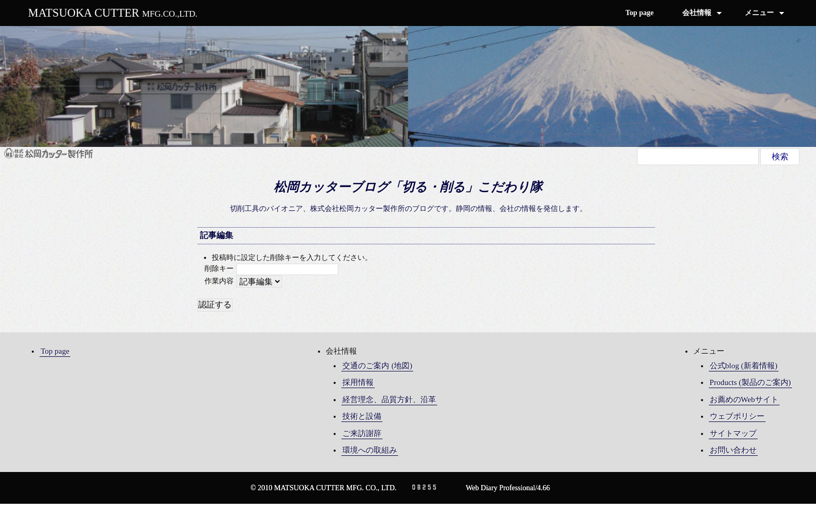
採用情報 (358, 382)
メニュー (759, 13)
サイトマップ (733, 433)
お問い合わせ (733, 450)
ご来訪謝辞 (361, 433)
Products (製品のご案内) (750, 382)
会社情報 (696, 13)
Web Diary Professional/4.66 (508, 488)
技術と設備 (361, 416)
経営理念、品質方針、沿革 (389, 399)
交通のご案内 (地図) (377, 366)
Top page (640, 13)
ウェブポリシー (737, 416)
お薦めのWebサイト (744, 399)
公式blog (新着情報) (743, 366)
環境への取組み (369, 450)
